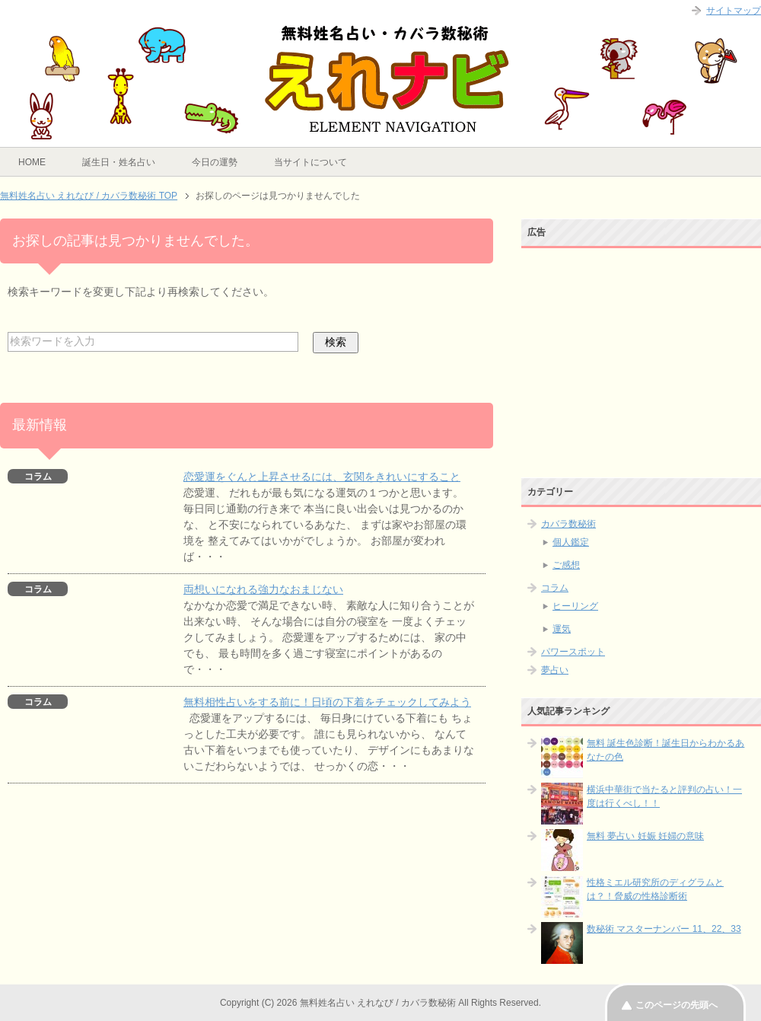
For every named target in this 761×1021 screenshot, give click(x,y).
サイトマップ (733, 10)
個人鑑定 (570, 542)
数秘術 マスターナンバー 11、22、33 (664, 929)
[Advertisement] (641, 350)
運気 (561, 629)
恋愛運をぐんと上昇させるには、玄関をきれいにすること (321, 477)
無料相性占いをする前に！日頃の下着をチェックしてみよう (327, 702)
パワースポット (573, 651)
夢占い (554, 670)
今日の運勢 (214, 162)
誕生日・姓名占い (118, 162)
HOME (32, 162)
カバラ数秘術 (568, 523)
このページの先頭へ (676, 1005)
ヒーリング (575, 606)
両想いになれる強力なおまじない (263, 589)
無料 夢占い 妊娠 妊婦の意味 (645, 836)
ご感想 (566, 565)
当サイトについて (310, 162)
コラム (554, 587)
